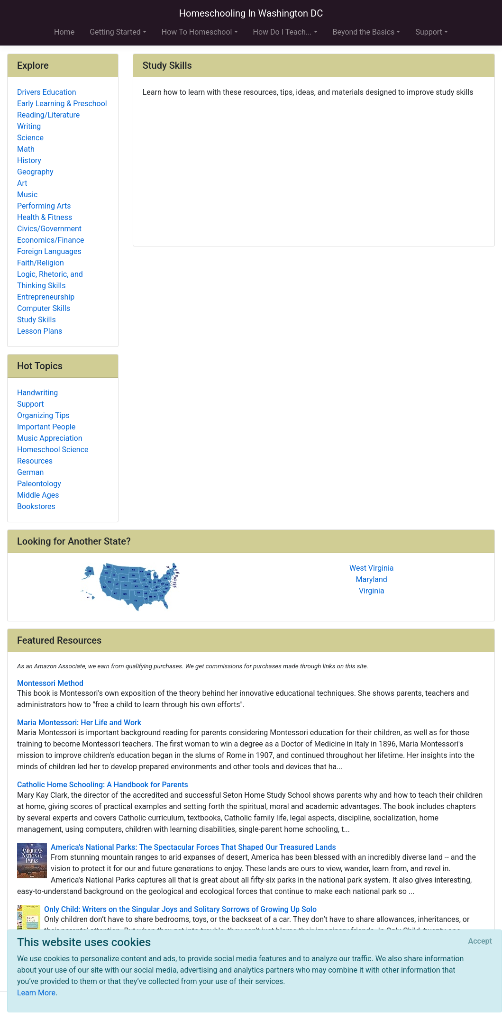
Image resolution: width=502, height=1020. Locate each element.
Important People (46, 426)
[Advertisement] (314, 168)
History (29, 160)
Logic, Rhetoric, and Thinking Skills (50, 280)
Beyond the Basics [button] (364, 31)
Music (27, 194)
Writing (29, 126)
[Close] (480, 941)
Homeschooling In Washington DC (251, 13)
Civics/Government (49, 228)
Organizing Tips (43, 415)
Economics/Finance (50, 240)
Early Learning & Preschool (62, 103)
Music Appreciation (49, 438)
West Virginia (371, 568)
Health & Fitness (44, 217)
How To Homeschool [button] (197, 31)
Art (22, 183)
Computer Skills (43, 308)
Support (30, 404)
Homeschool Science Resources (53, 455)
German (30, 472)
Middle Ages (38, 495)
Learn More (36, 992)
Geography (35, 171)
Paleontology (39, 483)
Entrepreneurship (45, 296)
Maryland (371, 579)
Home (64, 31)
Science (30, 137)
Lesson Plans (39, 331)
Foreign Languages (49, 251)
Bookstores (36, 506)
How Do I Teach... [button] (282, 31)
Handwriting (37, 392)
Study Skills (36, 319)
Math (26, 149)
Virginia (371, 590)
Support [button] (428, 31)
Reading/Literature (48, 114)
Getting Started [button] (115, 31)
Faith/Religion (40, 262)
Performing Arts (44, 205)
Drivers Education (46, 92)
